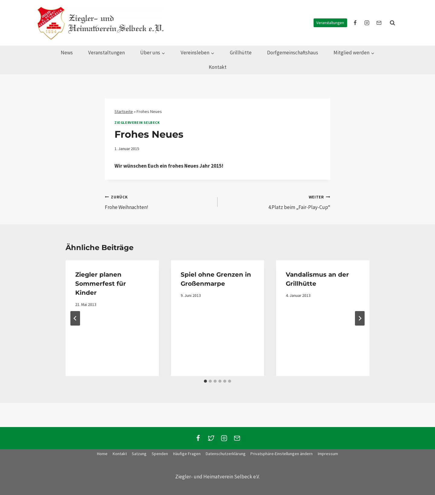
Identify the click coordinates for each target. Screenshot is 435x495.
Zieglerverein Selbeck (137, 122)
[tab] (205, 381)
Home (102, 453)
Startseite (123, 111)
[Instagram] (224, 438)
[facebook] (355, 23)
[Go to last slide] (75, 318)
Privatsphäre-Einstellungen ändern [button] (281, 453)
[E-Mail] (379, 23)
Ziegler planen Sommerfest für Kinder (100, 283)
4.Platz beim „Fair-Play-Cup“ (276, 202)
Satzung (139, 453)
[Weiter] (360, 318)
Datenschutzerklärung (226, 453)
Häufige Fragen (187, 453)
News (67, 52)
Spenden (160, 453)
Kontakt (218, 67)
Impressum (328, 453)
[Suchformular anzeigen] (392, 23)
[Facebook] (198, 438)
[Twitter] (211, 438)
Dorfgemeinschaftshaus (292, 52)
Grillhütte (241, 52)
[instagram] (367, 23)
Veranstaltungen (330, 22)
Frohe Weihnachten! (158, 202)
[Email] (236, 438)
